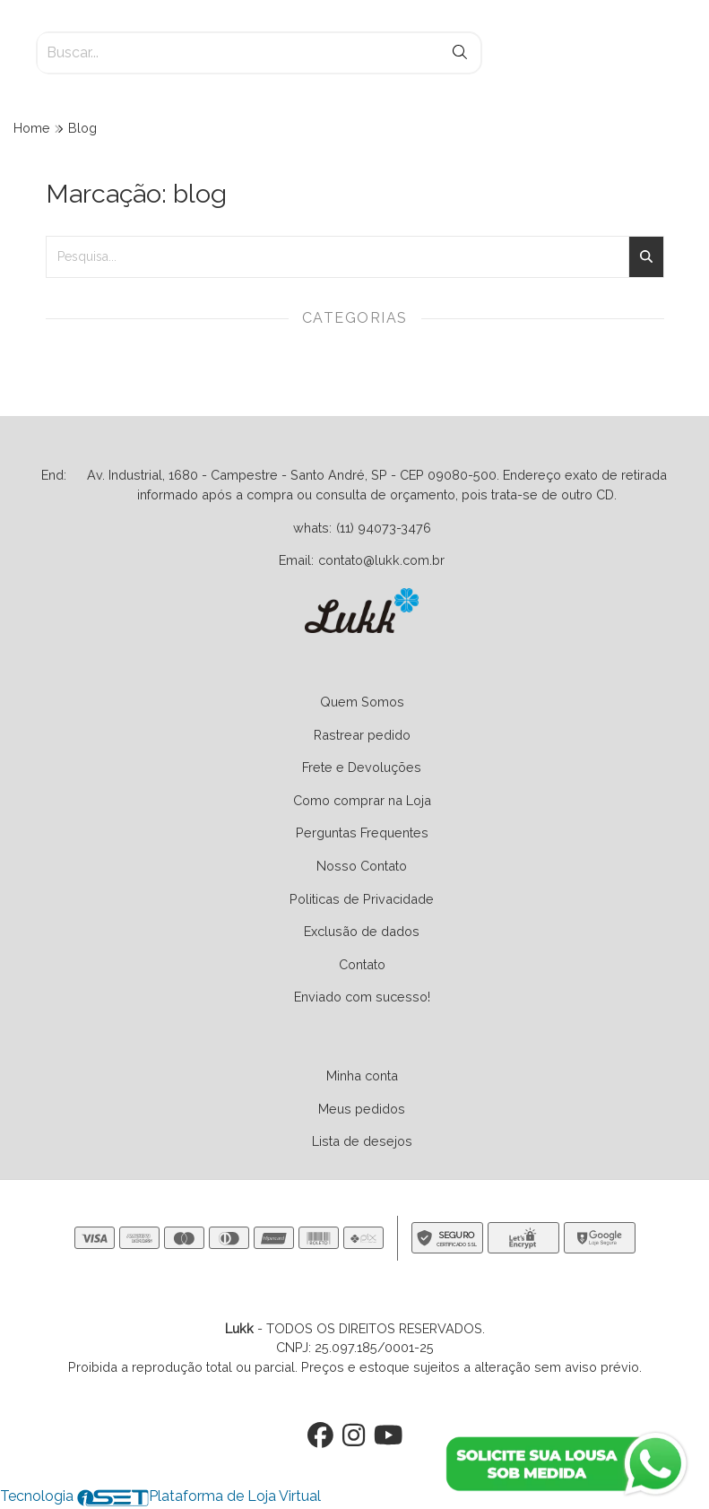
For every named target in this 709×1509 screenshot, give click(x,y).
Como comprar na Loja (362, 800)
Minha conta (362, 1075)
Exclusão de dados (361, 931)
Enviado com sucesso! (362, 996)
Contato (362, 964)
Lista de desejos (362, 1141)
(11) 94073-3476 (383, 527)
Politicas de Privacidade (362, 898)
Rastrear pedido (362, 734)
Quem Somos (362, 701)
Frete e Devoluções (361, 767)
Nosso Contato (361, 865)
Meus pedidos (361, 1108)
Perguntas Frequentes (362, 832)
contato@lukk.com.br (381, 560)
